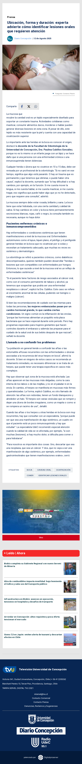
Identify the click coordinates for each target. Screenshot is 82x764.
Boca (29, 470)
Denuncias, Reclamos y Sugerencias (41, 706)
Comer (30, 475)
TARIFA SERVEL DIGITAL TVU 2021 (17, 688)
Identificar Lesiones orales (52, 475)
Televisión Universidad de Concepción (34, 669)
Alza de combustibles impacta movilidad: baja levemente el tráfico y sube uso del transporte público (33, 582)
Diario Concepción (23, 38)
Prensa (11, 17)
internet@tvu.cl (41, 694)
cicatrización (63, 470)
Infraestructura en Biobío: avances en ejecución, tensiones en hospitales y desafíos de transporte (29, 600)
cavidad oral (44, 470)
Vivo (41, 537)
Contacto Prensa (41, 702)
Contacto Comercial (41, 698)
